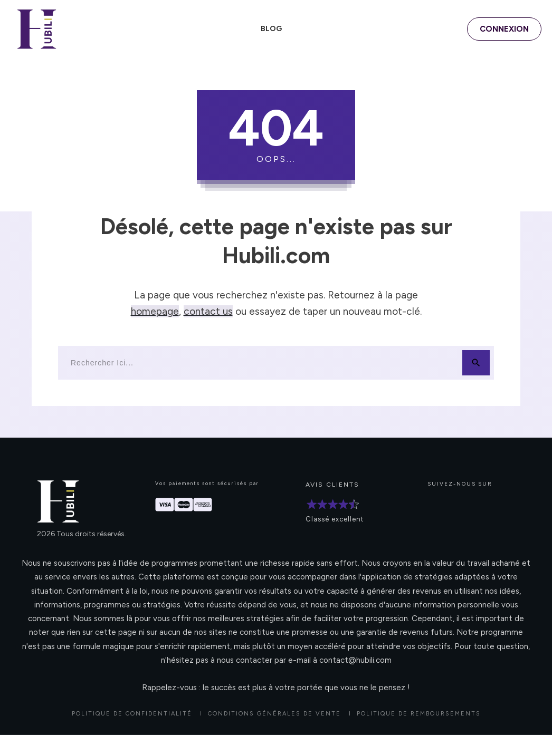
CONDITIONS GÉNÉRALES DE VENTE (274, 713)
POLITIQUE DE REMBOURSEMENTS (419, 713)
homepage (155, 311)
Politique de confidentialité (132, 713)
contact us (208, 311)
